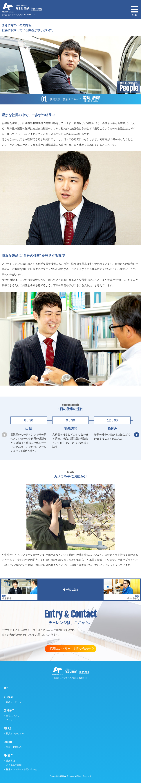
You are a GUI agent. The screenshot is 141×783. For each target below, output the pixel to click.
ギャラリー (11, 720)
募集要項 (10, 760)
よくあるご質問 (13, 765)
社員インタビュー (15, 733)
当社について (12, 715)
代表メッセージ (13, 702)
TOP (6, 688)
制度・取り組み (13, 747)
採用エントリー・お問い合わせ (70, 648)
